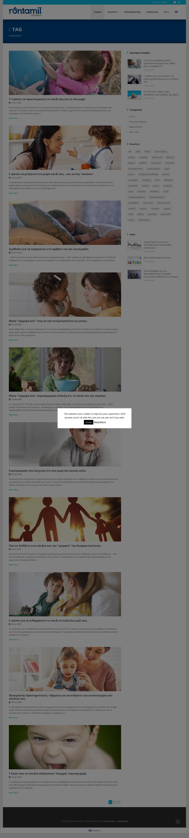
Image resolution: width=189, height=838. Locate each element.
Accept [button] (89, 422)
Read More (100, 422)
